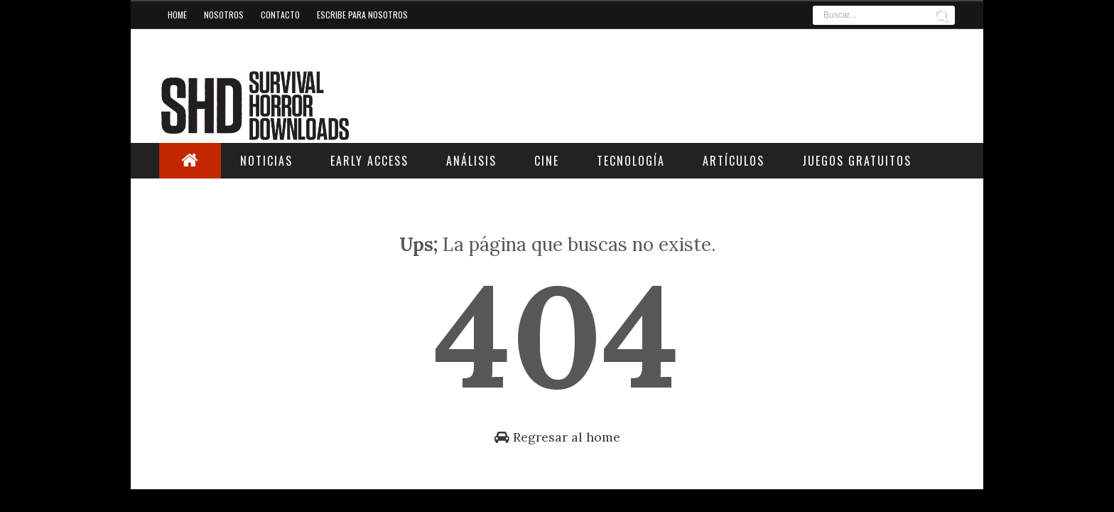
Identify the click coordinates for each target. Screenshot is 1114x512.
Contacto (280, 15)
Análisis (471, 160)
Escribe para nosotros (362, 15)
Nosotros (224, 15)
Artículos (733, 160)
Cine (546, 160)
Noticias (266, 160)
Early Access (369, 160)
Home (177, 15)
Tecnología (631, 160)
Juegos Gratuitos (857, 160)
